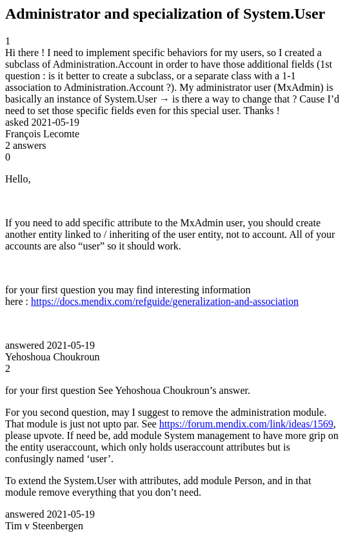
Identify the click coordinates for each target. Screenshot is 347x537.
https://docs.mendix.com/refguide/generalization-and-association (165, 301)
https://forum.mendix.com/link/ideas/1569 (246, 423)
